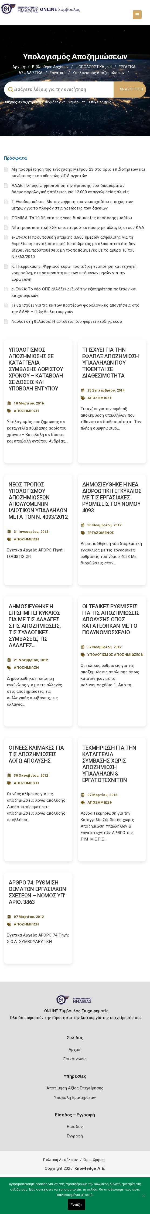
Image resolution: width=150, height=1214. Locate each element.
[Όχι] (143, 1198)
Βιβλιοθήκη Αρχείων (50, 67)
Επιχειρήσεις (100, 102)
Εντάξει (76, 1205)
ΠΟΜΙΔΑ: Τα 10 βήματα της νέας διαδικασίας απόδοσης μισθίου (72, 217)
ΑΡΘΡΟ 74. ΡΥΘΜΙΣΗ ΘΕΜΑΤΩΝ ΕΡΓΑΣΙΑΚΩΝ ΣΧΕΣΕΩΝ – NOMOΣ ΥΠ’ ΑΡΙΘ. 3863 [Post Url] (37, 892)
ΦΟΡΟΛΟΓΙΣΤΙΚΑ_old (94, 67)
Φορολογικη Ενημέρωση (65, 102)
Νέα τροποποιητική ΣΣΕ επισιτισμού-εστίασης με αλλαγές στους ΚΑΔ (78, 227)
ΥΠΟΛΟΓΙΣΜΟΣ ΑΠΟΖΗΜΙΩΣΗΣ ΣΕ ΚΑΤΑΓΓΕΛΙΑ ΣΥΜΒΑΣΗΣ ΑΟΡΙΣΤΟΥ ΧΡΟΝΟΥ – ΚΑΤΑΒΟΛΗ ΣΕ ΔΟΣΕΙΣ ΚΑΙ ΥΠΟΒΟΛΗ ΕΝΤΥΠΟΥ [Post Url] (36, 369)
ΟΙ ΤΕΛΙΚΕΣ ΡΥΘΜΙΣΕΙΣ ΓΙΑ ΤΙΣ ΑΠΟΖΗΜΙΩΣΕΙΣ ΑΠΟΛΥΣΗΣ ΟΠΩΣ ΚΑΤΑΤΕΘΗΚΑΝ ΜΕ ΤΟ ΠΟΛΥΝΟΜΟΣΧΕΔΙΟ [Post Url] (110, 619)
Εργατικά (58, 73)
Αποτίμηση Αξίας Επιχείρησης (74, 1088)
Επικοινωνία (75, 1059)
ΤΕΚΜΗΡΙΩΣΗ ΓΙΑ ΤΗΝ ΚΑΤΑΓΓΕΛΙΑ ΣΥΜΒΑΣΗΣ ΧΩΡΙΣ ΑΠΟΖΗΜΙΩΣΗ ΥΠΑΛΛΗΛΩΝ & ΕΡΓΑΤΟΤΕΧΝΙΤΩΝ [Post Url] (109, 764)
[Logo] (75, 1002)
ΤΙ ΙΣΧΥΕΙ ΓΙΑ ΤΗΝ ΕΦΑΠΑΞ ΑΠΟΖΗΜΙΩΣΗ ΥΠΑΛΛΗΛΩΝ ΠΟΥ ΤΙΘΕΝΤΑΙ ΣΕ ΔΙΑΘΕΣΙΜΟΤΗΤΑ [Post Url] (110, 363)
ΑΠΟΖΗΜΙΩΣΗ (26, 411)
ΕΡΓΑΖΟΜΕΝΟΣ (100, 533)
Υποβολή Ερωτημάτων (75, 1097)
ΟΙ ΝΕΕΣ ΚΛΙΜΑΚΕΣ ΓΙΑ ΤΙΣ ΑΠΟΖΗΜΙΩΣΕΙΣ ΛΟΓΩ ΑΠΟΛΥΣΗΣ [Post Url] (36, 754)
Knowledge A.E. (89, 1168)
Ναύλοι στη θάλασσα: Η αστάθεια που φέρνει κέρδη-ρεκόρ (67, 321)
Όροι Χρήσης (94, 1160)
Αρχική (18, 67)
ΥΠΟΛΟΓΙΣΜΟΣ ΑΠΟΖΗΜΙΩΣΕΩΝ (115, 655)
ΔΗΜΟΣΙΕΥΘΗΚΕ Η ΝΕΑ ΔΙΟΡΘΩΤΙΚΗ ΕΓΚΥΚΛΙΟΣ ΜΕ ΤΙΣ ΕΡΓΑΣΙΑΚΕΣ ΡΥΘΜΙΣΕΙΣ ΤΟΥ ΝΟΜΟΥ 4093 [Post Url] (112, 497)
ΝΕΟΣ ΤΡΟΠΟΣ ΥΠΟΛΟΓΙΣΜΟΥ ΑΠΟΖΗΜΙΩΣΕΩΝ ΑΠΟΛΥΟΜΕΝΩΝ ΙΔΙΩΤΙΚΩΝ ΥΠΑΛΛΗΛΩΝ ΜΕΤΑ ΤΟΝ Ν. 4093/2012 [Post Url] (38, 500)
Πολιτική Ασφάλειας (60, 1160)
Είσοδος (75, 1126)
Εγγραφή (75, 1136)
